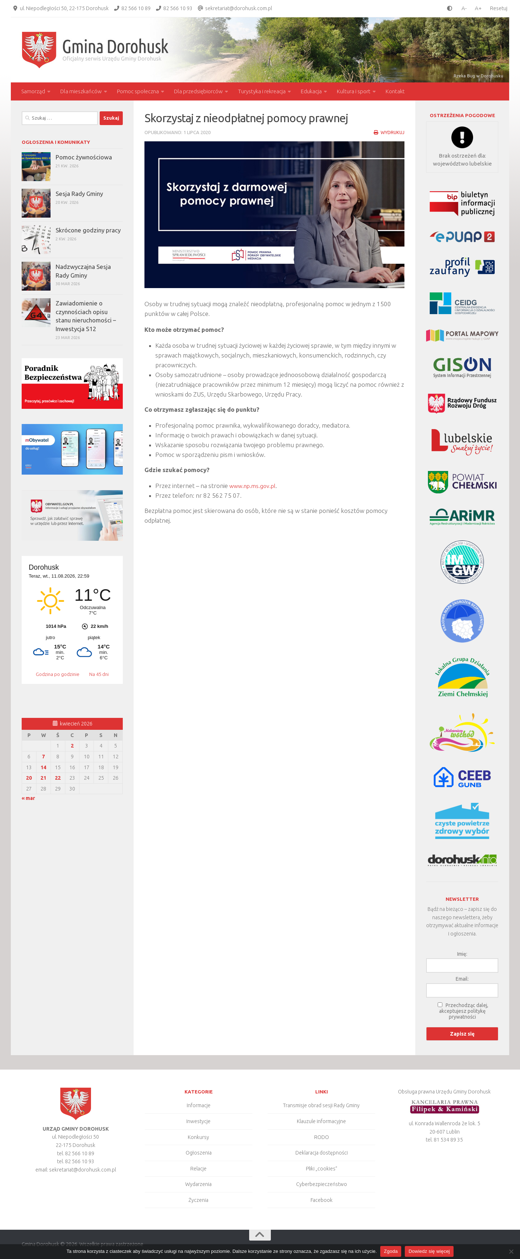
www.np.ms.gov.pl (254, 485)
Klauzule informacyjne (321, 1121)
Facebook (322, 1200)
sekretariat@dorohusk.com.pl (238, 8)
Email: (462, 979)
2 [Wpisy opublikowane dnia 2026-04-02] (72, 746)
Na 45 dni (99, 674)
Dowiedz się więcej (429, 1251)
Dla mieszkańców (81, 91)
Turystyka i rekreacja (262, 91)
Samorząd (33, 91)
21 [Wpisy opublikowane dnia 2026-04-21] (43, 778)
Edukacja (311, 91)
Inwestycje (198, 1121)
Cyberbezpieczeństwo (321, 1184)
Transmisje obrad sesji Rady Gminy (321, 1105)
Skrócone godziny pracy (88, 230)
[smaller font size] (462, 8)
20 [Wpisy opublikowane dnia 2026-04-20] (29, 778)
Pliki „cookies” (321, 1169)
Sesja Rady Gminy (79, 193)
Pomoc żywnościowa (84, 157)
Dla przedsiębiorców (198, 91)
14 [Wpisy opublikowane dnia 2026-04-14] (43, 767)
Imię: (462, 954)
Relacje (198, 1169)
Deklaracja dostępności (321, 1153)
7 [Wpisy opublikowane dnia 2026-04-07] (43, 756)
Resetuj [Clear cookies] (498, 8)
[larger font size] (480, 8)
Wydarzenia (198, 1184)
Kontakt (395, 91)
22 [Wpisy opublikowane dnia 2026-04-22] (58, 778)
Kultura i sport (353, 91)
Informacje (199, 1105)
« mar (28, 798)
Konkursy (198, 1137)
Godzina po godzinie (58, 674)
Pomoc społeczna (138, 91)
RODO (321, 1137)
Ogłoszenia (199, 1153)
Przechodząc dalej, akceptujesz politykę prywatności (464, 1011)
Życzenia (198, 1200)
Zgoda (391, 1251)
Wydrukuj (388, 132)
